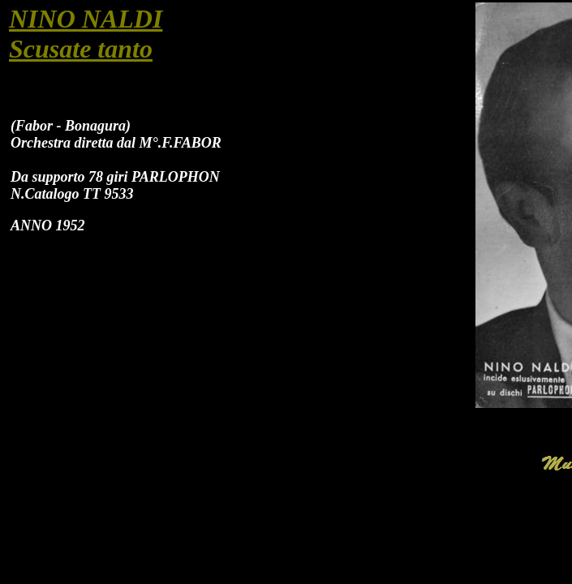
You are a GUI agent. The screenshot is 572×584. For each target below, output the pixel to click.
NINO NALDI (85, 18)
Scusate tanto (81, 48)
